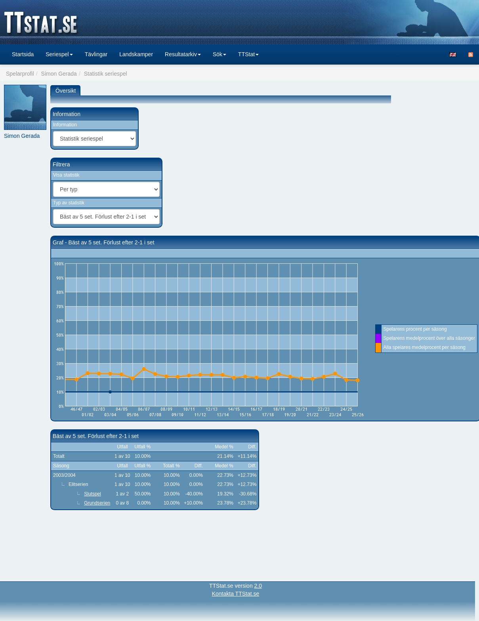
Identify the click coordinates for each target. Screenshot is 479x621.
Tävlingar (96, 54)
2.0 (258, 586)
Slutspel (92, 494)
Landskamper (136, 54)
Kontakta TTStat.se (236, 594)
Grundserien (97, 503)
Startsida (23, 54)
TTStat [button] (248, 54)
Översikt (65, 91)
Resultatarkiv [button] (183, 54)
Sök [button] (219, 54)
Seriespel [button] (59, 54)
